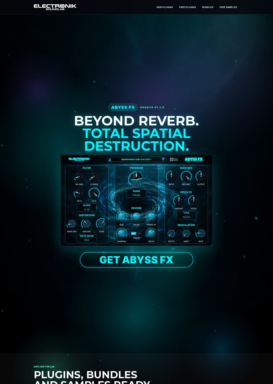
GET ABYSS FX (136, 260)
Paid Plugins (165, 7)
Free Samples (228, 7)
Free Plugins (187, 7)
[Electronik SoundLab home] (55, 7)
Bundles (207, 7)
